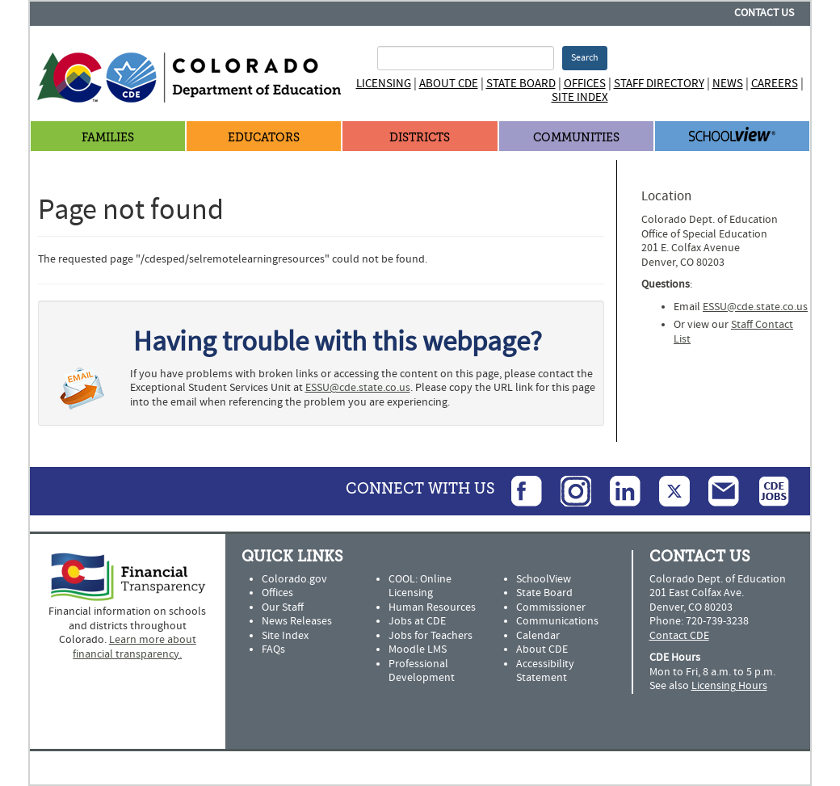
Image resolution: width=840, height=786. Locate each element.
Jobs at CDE (417, 621)
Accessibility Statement (545, 671)
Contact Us (764, 13)
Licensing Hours (729, 686)
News (727, 83)
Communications (557, 621)
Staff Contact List (733, 332)
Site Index (580, 97)
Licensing (383, 83)
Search (584, 58)
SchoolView (543, 579)
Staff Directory (659, 83)
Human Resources (432, 607)
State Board (521, 83)
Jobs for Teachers (430, 635)
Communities (576, 138)
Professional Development (421, 671)
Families (108, 138)
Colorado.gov (294, 579)
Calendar (538, 635)
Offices (585, 83)
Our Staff (283, 607)
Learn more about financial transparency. (134, 647)
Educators (264, 138)
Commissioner (551, 607)
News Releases (297, 621)
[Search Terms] (465, 58)
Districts (419, 138)
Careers (774, 83)
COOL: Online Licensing (420, 586)
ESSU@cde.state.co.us (357, 387)
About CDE (448, 83)
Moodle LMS (417, 649)
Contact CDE (679, 635)
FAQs (273, 649)
